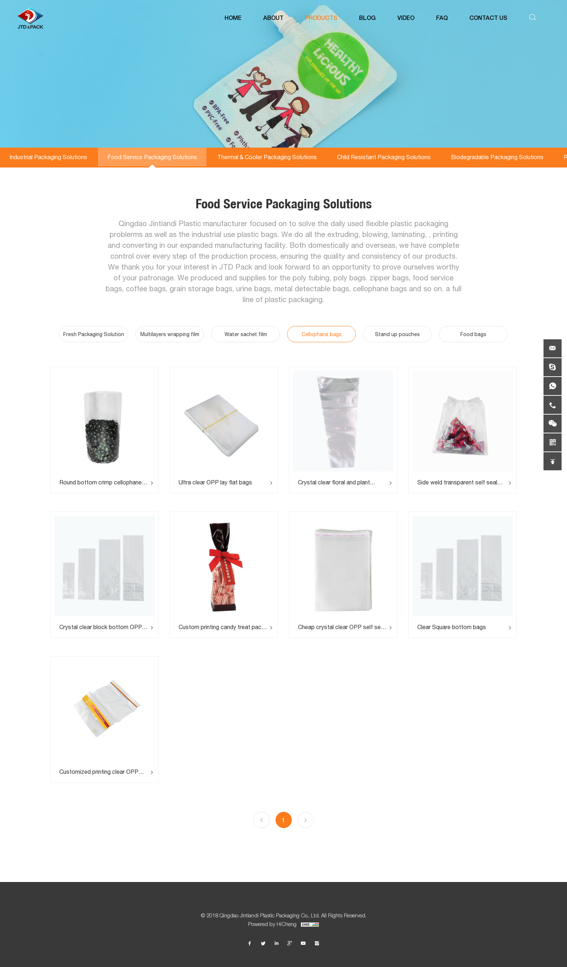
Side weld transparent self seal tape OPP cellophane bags (457, 482)
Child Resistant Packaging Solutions (384, 157)
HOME (233, 17)
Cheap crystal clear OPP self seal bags (341, 627)
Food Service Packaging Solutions (152, 157)
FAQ (442, 17)
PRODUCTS (321, 17)
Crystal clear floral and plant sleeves (334, 482)
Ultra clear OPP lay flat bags (215, 482)
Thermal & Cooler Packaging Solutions (267, 157)
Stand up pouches (397, 334)
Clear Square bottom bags (451, 627)
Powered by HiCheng (283, 927)
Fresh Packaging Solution (93, 334)
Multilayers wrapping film (169, 334)
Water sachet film (246, 334)
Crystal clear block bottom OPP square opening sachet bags (100, 627)
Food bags (473, 334)
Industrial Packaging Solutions (48, 157)
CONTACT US (488, 17)
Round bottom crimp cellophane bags (100, 482)
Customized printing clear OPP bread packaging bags (98, 771)
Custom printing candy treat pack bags (221, 627)
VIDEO (405, 17)
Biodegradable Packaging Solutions (497, 157)
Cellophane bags (322, 334)
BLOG (367, 17)
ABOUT (273, 17)
